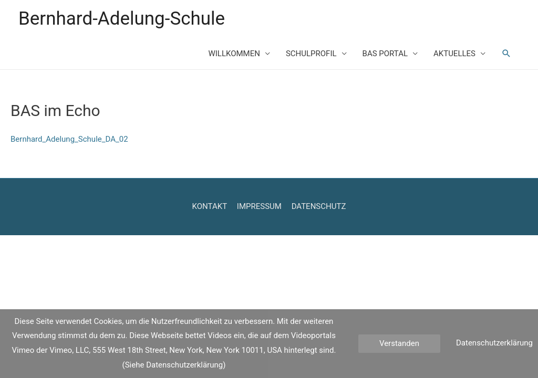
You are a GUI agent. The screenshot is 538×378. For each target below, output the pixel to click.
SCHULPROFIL (311, 53)
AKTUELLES (454, 53)
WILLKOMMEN (234, 53)
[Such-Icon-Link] (506, 53)
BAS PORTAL (385, 53)
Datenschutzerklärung (494, 343)
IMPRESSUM (259, 206)
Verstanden (399, 343)
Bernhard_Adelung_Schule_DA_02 (69, 139)
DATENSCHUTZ (319, 206)
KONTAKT (209, 206)
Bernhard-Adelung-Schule (121, 18)
